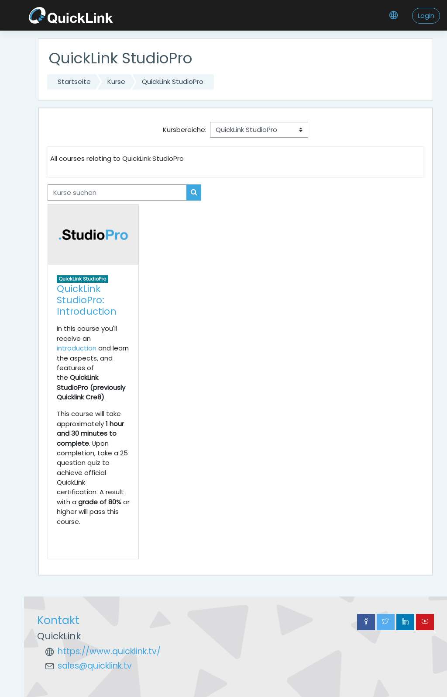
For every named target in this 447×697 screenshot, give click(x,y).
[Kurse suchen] (117, 192)
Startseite (74, 81)
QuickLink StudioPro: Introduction (87, 300)
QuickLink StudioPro (172, 81)
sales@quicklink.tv (95, 666)
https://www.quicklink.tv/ (109, 651)
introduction (76, 348)
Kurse (116, 81)
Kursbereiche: (184, 129)
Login (426, 15)
